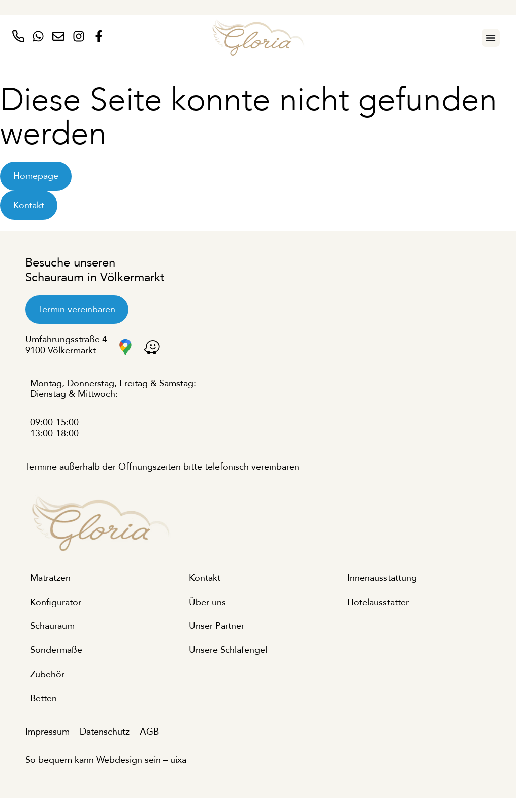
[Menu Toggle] (491, 38)
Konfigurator (55, 602)
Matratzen (50, 578)
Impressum (47, 731)
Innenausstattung (382, 578)
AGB (149, 731)
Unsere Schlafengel (228, 650)
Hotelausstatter (378, 602)
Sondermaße (56, 650)
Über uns (207, 602)
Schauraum (52, 626)
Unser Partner (216, 626)
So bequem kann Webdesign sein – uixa (105, 760)
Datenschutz (105, 731)
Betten (43, 698)
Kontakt (204, 578)
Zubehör (47, 674)
